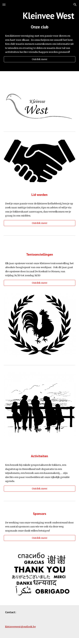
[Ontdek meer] (39, 59)
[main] (39, 15)
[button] (4, 4)
